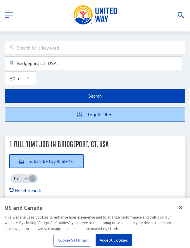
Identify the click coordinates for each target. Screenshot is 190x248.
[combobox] (95, 48)
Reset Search (25, 190)
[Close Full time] (32, 178)
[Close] (180, 210)
